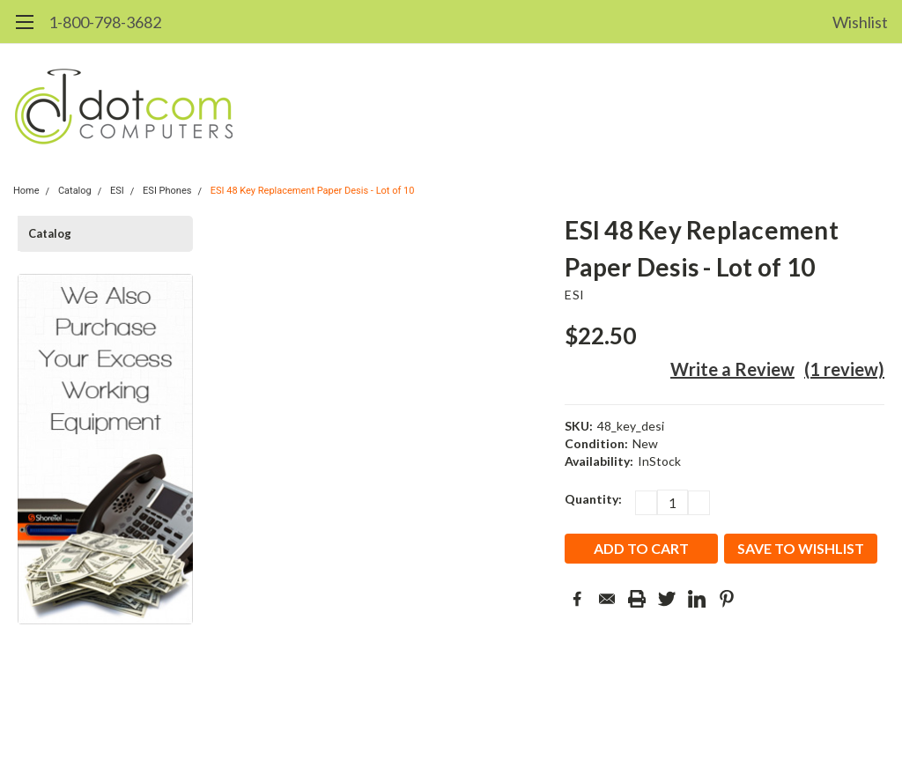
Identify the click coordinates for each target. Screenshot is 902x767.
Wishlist (860, 22)
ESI (117, 190)
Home (26, 190)
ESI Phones (167, 190)
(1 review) (844, 369)
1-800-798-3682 (104, 22)
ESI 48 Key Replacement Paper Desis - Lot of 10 (313, 190)
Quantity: (593, 498)
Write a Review (732, 369)
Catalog (75, 190)
